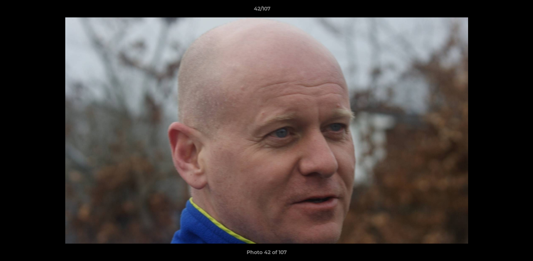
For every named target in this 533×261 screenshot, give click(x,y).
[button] (502, 10)
